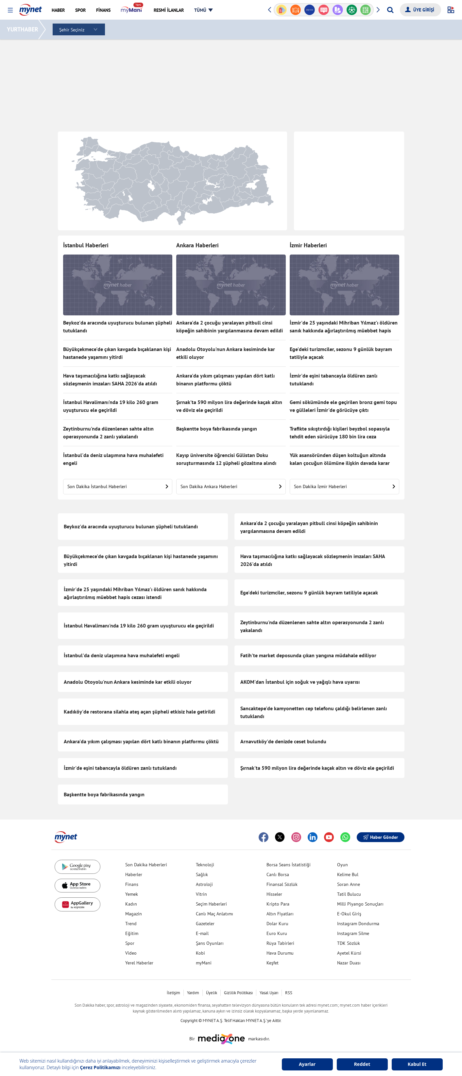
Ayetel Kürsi (349, 953)
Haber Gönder (380, 837)
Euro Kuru (276, 933)
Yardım (193, 993)
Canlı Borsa (277, 874)
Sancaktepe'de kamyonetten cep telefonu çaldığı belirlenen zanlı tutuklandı (313, 712)
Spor (129, 943)
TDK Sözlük (348, 943)
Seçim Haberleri (211, 904)
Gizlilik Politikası (238, 993)
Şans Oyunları (210, 943)
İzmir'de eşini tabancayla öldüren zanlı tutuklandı (333, 379)
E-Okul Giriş (349, 914)
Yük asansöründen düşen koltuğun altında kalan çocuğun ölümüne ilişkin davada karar (340, 459)
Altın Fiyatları (280, 914)
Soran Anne (348, 884)
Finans (131, 884)
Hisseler (274, 894)
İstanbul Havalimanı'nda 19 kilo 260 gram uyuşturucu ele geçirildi (110, 406)
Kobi (200, 953)
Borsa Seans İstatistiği (288, 865)
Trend (131, 923)
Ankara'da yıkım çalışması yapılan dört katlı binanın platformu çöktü (225, 379)
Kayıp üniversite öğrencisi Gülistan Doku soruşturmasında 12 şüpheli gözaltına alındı (226, 459)
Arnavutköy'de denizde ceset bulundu (283, 741)
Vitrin (201, 894)
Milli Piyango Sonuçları (360, 904)
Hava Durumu (280, 953)
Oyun (342, 865)
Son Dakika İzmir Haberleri (344, 486)
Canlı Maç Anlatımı (214, 914)
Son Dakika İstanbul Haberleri (117, 486)
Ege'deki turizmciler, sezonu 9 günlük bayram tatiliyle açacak (341, 353)
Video (131, 953)
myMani (204, 963)
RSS (288, 993)
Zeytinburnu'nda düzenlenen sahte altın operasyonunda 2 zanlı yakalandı (108, 432)
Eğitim (131, 933)
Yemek (131, 894)
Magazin (133, 914)
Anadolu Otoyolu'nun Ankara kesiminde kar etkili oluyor (225, 353)
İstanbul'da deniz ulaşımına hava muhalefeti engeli (113, 459)
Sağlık (202, 874)
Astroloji (204, 884)
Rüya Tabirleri (280, 943)
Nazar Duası (349, 963)
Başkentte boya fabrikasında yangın (216, 428)
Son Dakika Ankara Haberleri (231, 486)
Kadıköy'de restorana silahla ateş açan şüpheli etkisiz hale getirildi (139, 711)
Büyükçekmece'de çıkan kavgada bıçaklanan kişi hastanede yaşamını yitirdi (117, 353)
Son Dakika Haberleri (146, 865)
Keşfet (272, 963)
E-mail (202, 933)
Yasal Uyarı (269, 993)
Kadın (131, 904)
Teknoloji (205, 865)
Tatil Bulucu (349, 894)
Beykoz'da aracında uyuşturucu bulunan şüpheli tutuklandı (117, 326)
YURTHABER (23, 29)
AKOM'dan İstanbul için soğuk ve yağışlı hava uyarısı (300, 682)
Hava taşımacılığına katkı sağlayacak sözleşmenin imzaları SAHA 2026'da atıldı (110, 379)
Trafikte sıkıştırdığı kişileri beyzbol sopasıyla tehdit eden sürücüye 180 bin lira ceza (340, 432)
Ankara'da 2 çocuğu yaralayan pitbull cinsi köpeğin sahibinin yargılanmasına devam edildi (229, 326)
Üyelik (211, 993)
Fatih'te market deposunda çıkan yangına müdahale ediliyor (308, 655)
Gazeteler (205, 923)
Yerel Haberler (139, 963)
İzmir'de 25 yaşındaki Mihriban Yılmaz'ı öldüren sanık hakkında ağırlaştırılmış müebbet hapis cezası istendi (344, 327)
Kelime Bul (347, 874)
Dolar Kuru (277, 923)
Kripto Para (277, 904)
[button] (10, 10)
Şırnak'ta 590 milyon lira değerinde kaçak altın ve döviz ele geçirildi (229, 406)
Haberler (133, 874)
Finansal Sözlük (282, 884)
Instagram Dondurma (358, 923)
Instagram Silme (353, 933)
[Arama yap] (390, 10)
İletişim (173, 993)
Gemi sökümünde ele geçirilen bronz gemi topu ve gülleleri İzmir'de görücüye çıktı (343, 406)
